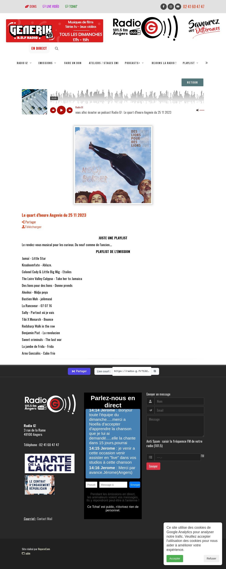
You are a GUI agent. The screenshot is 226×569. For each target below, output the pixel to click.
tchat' (71, 6)
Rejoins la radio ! (164, 63)
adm (26, 553)
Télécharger (32, 227)
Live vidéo (51, 6)
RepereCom (44, 549)
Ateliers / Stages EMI (104, 63)
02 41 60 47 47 (193, 6)
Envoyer (153, 466)
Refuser (211, 558)
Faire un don (73, 63)
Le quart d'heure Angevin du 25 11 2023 (54, 215)
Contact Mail (44, 518)
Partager (29, 222)
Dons (30, 6)
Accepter (174, 558)
